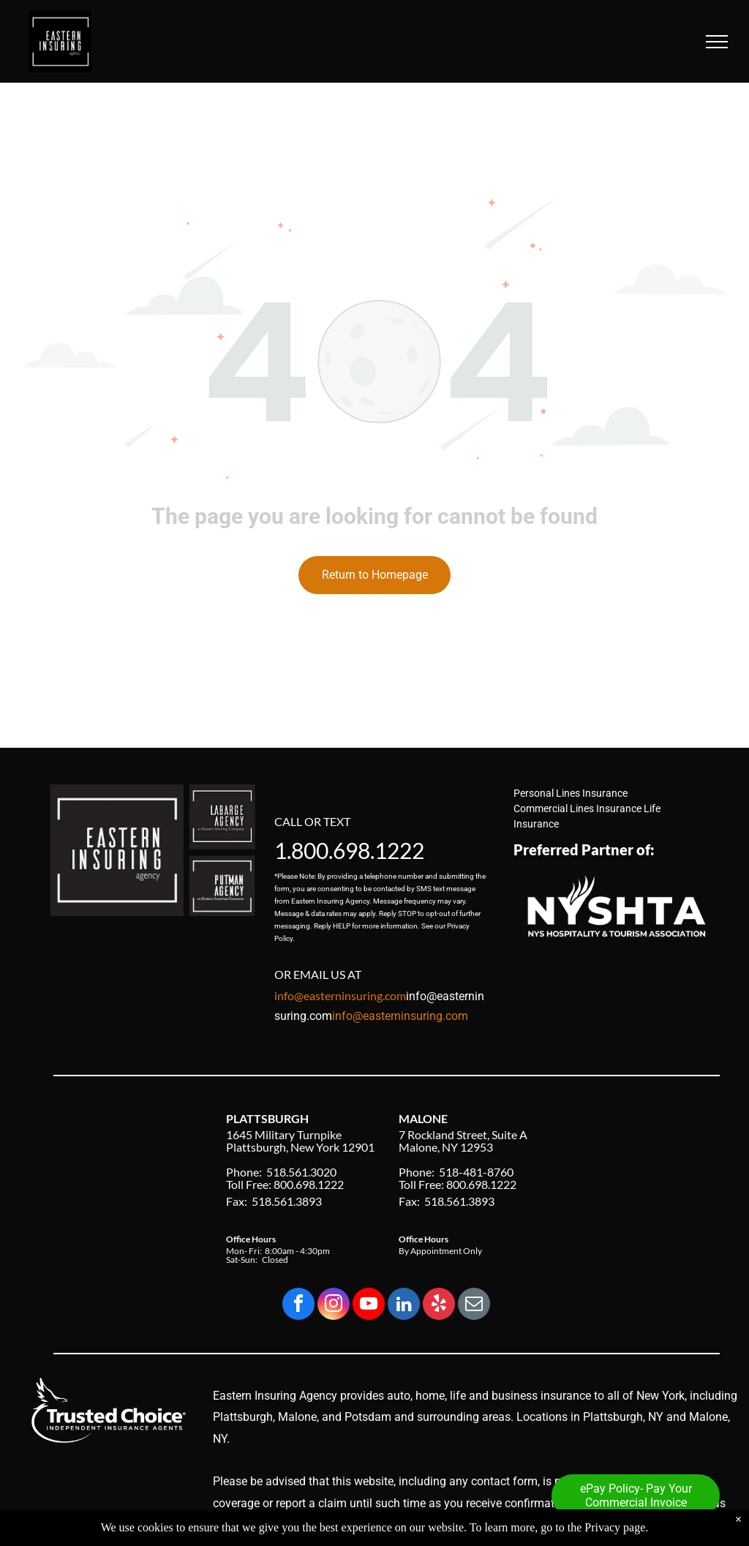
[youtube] (369, 1306)
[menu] (717, 42)
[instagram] (333, 1306)
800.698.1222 (357, 850)
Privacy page (614, 1536)
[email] (474, 1306)
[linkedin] (404, 1306)
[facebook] (298, 1306)
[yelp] (439, 1306)
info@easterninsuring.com (400, 1016)
